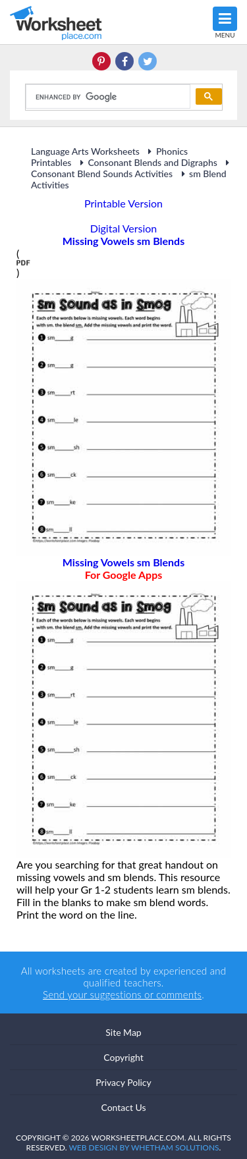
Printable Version (123, 203)
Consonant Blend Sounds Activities (132, 168)
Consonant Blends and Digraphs (146, 162)
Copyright (123, 1057)
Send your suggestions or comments (122, 994)
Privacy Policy (123, 1082)
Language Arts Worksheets (85, 151)
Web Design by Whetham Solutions (144, 1147)
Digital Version (123, 228)
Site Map (123, 1032)
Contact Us (123, 1107)
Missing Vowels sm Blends (123, 568)
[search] (106, 96)
